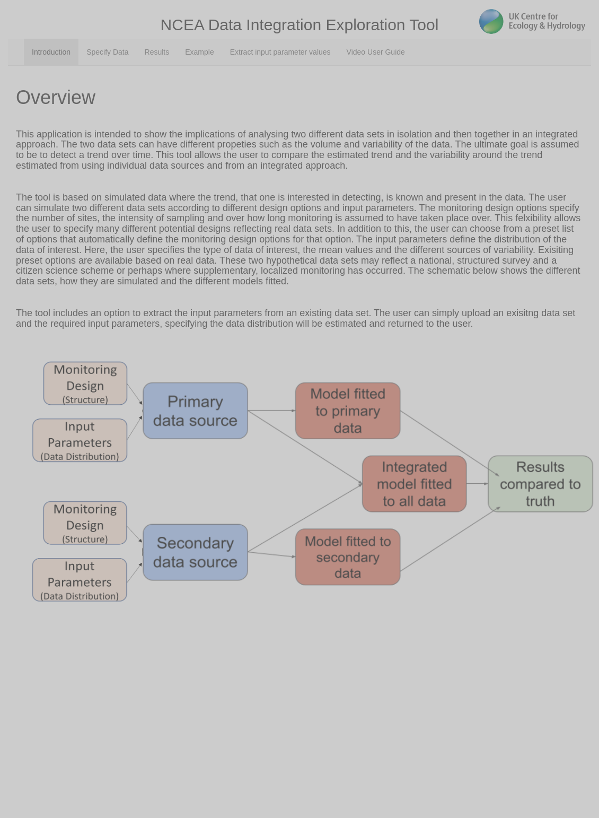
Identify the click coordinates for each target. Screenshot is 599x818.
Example (199, 52)
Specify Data (107, 52)
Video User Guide (376, 52)
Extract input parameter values (280, 52)
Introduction (51, 52)
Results (157, 52)
